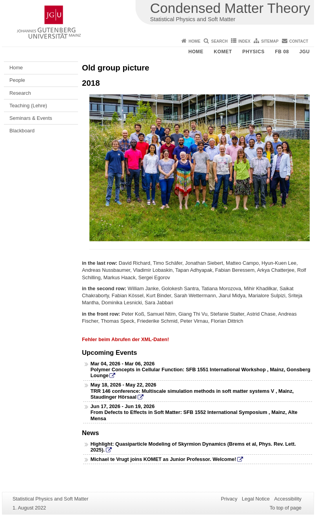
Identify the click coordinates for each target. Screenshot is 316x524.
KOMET (223, 51)
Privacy (229, 499)
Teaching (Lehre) (28, 105)
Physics (253, 51)
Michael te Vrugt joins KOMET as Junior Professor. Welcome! (163, 459)
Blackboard (22, 131)
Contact (298, 41)
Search (219, 41)
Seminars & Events (30, 118)
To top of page (285, 508)
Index (244, 41)
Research (20, 93)
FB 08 (282, 51)
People (17, 80)
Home (194, 41)
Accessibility (287, 499)
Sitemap (269, 41)
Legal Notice (256, 499)
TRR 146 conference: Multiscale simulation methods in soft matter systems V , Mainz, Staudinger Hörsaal (192, 394)
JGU (305, 51)
